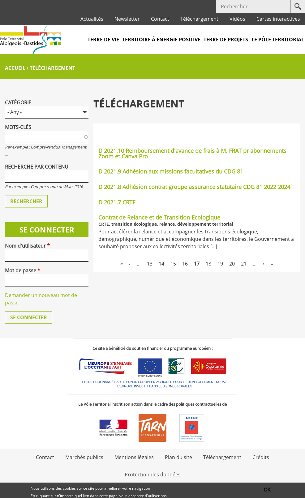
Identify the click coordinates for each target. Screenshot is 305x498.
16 (185, 263)
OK (267, 490)
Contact (160, 18)
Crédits (260, 457)
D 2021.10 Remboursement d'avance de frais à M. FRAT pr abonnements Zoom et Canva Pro (192, 153)
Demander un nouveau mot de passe (41, 299)
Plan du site (178, 457)
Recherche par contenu (36, 166)
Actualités (91, 18)
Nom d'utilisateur (27, 245)
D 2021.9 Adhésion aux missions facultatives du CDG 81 (170, 171)
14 (161, 263)
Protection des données (153, 474)
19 (220, 263)
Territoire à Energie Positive (161, 39)
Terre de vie (103, 39)
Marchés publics (84, 457)
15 (173, 263)
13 (149, 263)
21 (244, 263)
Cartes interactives (278, 18)
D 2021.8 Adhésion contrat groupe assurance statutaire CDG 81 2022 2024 (194, 186)
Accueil (15, 68)
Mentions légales (134, 457)
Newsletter (127, 18)
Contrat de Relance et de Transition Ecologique (159, 217)
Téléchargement (199, 18)
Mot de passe (22, 270)
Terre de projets (226, 39)
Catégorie (18, 102)
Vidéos (237, 18)
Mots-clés (18, 127)
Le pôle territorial (277, 39)
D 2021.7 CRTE (116, 202)
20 (232, 263)
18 (208, 263)
